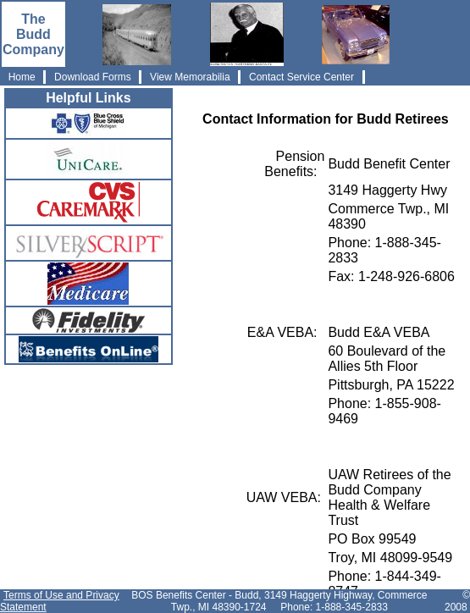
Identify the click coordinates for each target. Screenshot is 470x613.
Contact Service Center (301, 77)
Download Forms (93, 77)
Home (21, 77)
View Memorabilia (190, 77)
